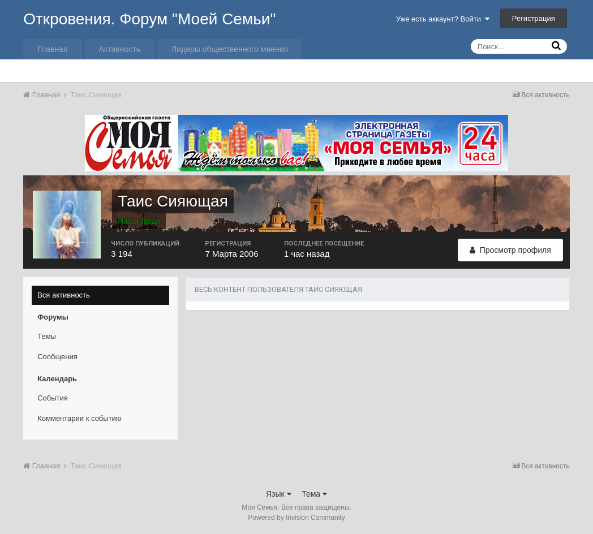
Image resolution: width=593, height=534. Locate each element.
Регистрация (533, 18)
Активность (120, 49)
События (52, 398)
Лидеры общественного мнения (229, 49)
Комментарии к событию (79, 418)
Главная (52, 49)
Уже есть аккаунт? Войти (443, 19)
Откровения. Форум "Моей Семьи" (149, 19)
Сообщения (57, 356)
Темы (46, 336)
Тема (314, 493)
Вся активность (63, 295)
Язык (278, 493)
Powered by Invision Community (296, 518)
